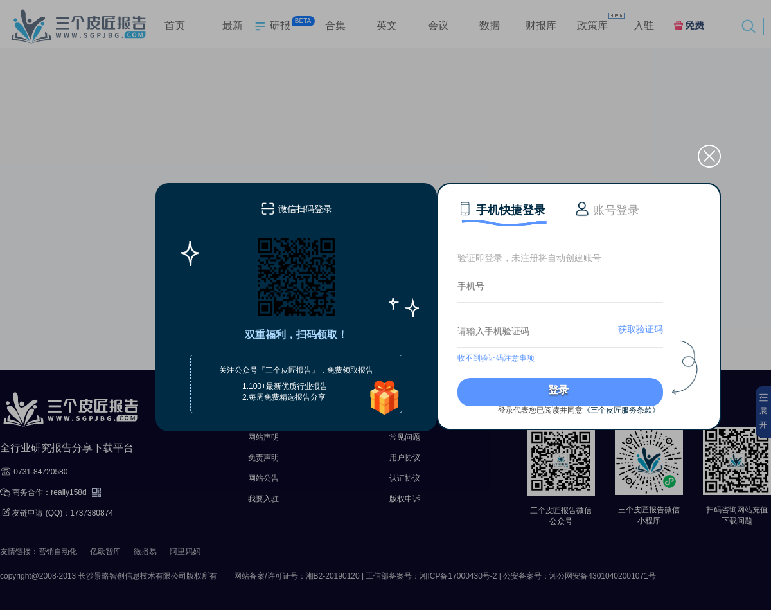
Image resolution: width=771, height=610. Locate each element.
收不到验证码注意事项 (496, 358)
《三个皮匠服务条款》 (621, 410)
